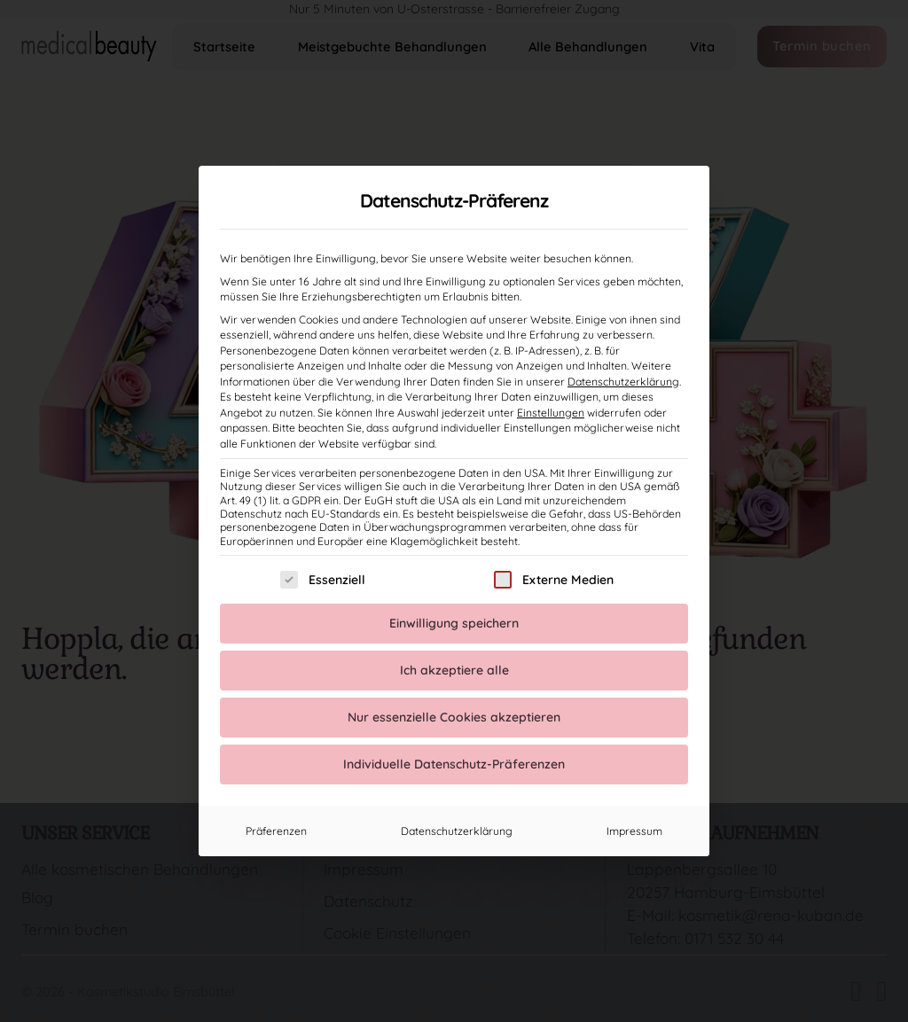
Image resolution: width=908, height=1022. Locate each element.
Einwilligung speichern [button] (454, 623)
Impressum (634, 831)
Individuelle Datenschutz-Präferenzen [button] (454, 764)
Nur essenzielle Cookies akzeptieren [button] (454, 717)
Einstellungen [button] (550, 412)
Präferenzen (276, 831)
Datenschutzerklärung (623, 381)
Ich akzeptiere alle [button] (454, 670)
